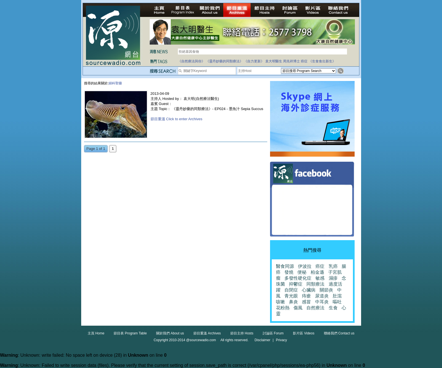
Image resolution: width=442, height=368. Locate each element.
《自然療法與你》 (191, 61)
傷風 (297, 307)
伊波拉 (304, 266)
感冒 (306, 301)
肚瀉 (337, 295)
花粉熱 (282, 307)
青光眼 (291, 295)
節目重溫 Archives (207, 333)
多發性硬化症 (297, 278)
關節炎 (326, 290)
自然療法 (315, 307)
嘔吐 (337, 301)
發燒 (288, 272)
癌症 (304, 61)
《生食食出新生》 (322, 61)
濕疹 (333, 278)
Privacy (281, 340)
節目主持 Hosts (241, 333)
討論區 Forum (273, 333)
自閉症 (291, 290)
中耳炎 (322, 301)
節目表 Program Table (130, 333)
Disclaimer (262, 340)
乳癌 (333, 266)
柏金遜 (317, 272)
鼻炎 (293, 301)
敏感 (319, 278)
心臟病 (308, 290)
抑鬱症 (295, 284)
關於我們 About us (170, 333)
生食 (333, 307)
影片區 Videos (303, 333)
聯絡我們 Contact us (339, 333)
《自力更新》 (254, 61)
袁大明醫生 (273, 61)
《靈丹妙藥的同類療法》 (224, 61)
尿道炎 (322, 295)
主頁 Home (96, 333)
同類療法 (315, 284)
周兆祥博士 (291, 61)
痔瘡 (306, 295)
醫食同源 (285, 266)
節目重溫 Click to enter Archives (176, 119)
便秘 (301, 272)
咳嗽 (280, 301)
